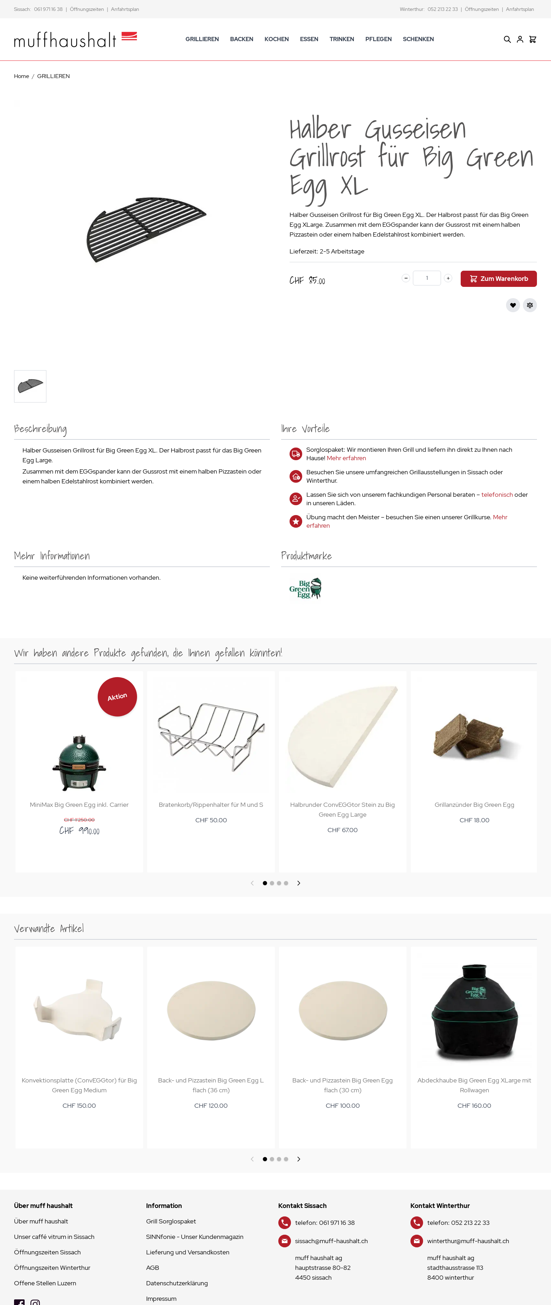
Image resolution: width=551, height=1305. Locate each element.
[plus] (448, 278)
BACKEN (241, 39)
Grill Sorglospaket (171, 1221)
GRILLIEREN (202, 39)
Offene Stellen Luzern (45, 1283)
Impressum (161, 1298)
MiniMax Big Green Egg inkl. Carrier (79, 803)
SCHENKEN (418, 39)
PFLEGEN (378, 39)
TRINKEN (342, 39)
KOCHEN (277, 39)
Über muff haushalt (41, 1221)
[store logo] (75, 39)
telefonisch (497, 494)
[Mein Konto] (520, 39)
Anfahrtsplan (125, 9)
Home (21, 76)
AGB (152, 1268)
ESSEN (309, 39)
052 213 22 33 (443, 9)
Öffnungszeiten (87, 9)
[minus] (406, 278)
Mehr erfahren (346, 458)
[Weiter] (298, 883)
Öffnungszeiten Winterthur (52, 1268)
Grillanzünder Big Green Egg (471, 803)
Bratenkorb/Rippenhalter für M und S (209, 803)
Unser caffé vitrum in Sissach (54, 1237)
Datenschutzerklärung (177, 1283)
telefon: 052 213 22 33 (458, 1223)
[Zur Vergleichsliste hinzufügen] (530, 305)
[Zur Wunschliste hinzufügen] (513, 305)
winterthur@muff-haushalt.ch (468, 1241)
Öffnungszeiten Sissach (47, 1252)
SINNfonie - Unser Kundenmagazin (195, 1237)
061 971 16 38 (48, 9)
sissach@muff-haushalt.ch (331, 1241)
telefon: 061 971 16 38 (325, 1223)
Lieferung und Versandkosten (187, 1252)
